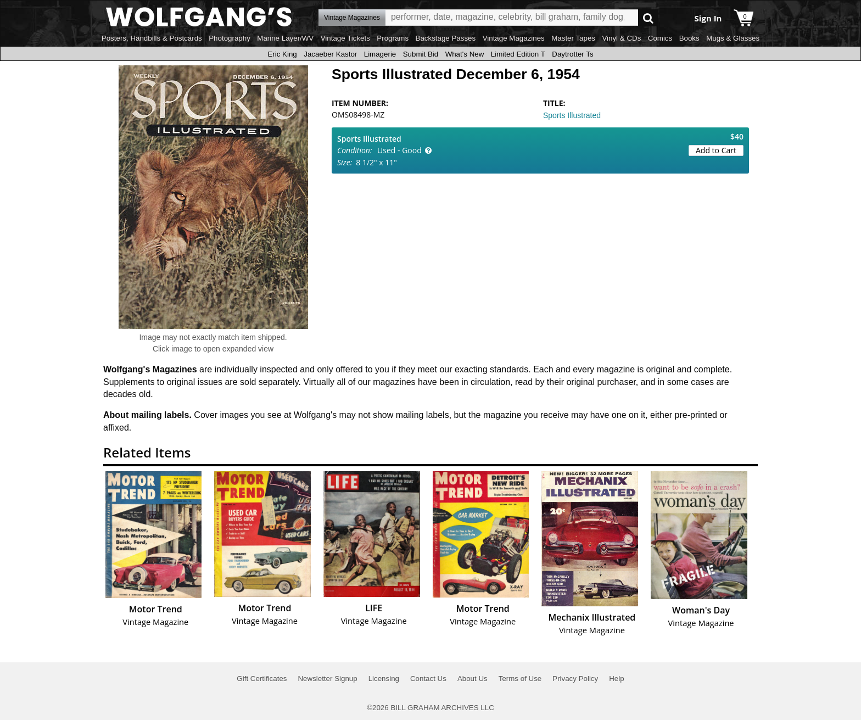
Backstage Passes (446, 38)
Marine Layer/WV (285, 38)
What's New (464, 54)
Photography (229, 38)
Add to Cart (716, 150)
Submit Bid (420, 54)
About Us (472, 678)
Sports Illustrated (572, 115)
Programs (393, 38)
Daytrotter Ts (572, 54)
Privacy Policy (575, 678)
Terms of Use (520, 678)
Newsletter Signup (327, 678)
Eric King (282, 54)
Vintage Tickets (345, 38)
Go (648, 17)
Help (616, 678)
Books (689, 38)
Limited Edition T (518, 54)
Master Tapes (573, 38)
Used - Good (399, 150)
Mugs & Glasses (732, 38)
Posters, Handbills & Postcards (152, 38)
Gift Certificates (262, 678)
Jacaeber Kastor (330, 54)
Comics (660, 38)
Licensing (383, 678)
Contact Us (428, 678)
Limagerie (380, 54)
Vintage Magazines (514, 38)
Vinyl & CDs (621, 38)
